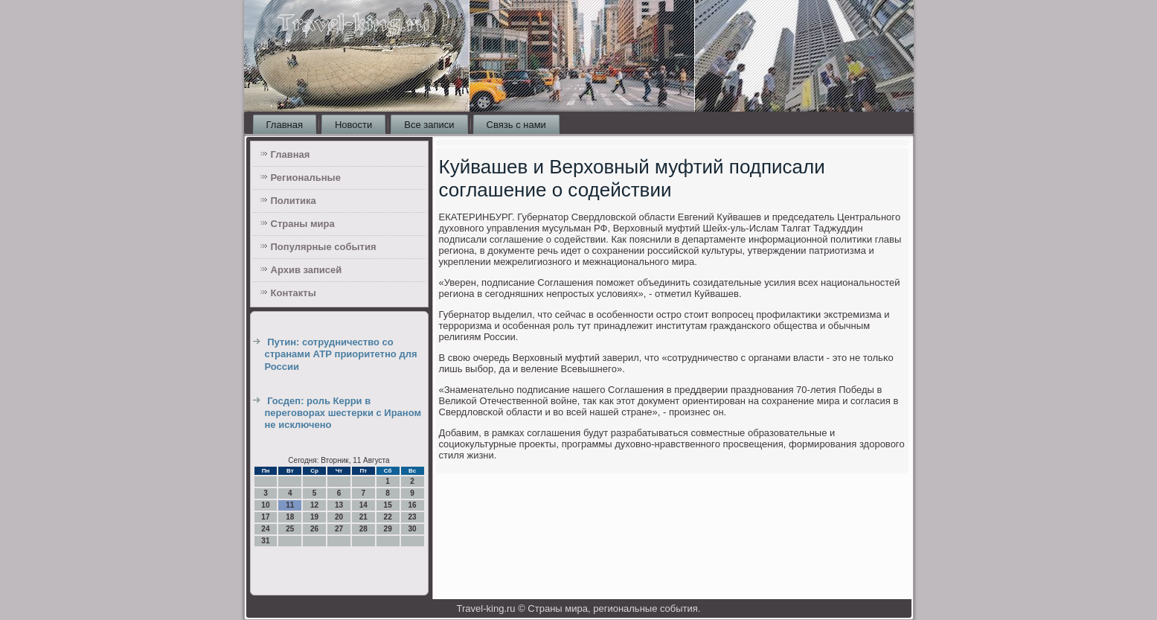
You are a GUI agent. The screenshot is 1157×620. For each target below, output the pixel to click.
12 (314, 505)
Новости (353, 124)
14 (363, 505)
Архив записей (306, 269)
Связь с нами (516, 124)
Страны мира (303, 223)
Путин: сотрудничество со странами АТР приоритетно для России (341, 354)
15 (388, 505)
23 (412, 517)
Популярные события (323, 246)
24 (265, 529)
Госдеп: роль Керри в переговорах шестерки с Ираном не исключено (343, 413)
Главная (284, 124)
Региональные (306, 177)
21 (363, 517)
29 (388, 529)
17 (265, 517)
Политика (293, 200)
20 (339, 517)
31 (265, 541)
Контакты (293, 292)
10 (265, 505)
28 (363, 529)
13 (339, 505)
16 (412, 505)
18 (290, 517)
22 (388, 517)
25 (290, 529)
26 (314, 529)
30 (412, 529)
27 (339, 529)
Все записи (429, 124)
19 (314, 517)
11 (290, 505)
